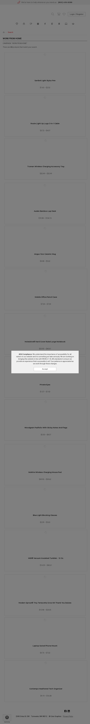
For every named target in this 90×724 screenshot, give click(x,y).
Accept (45, 369)
